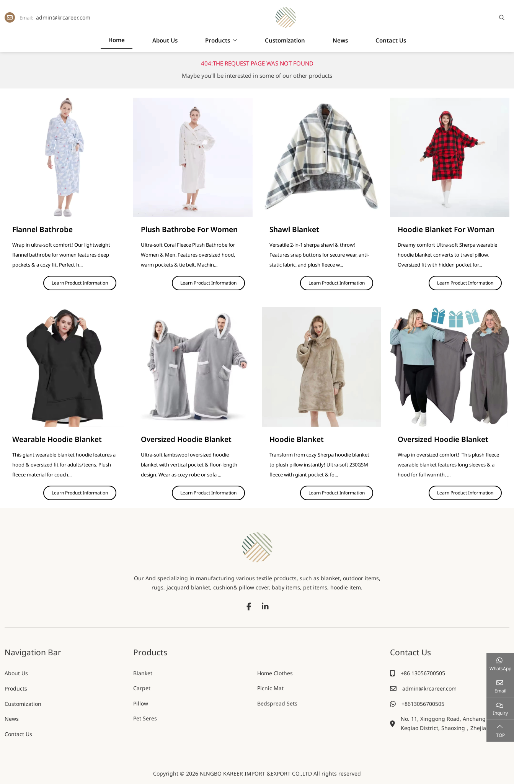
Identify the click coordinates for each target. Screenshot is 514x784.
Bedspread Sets (277, 703)
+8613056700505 (422, 703)
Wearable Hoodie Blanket (57, 439)
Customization (285, 40)
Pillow (140, 703)
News (340, 40)
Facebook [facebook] (249, 607)
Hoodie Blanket (296, 439)
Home (116, 40)
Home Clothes (275, 673)
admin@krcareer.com (63, 17)
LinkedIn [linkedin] (265, 607)
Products (217, 40)
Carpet (141, 688)
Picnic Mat (270, 688)
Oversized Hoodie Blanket (186, 439)
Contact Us (390, 40)
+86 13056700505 (423, 673)
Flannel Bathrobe (42, 229)
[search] (500, 17)
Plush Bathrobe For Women (189, 229)
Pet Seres (145, 718)
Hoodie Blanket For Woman (446, 229)
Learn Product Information (80, 283)
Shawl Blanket (294, 229)
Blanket (142, 673)
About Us (165, 40)
